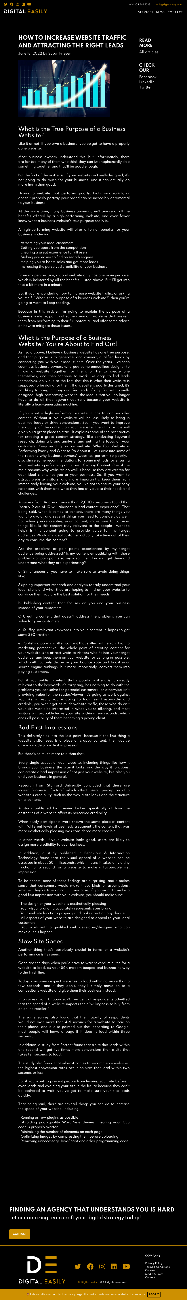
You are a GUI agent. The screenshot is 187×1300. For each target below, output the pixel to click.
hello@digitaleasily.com (169, 4)
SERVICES (146, 12)
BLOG (160, 12)
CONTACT (175, 12)
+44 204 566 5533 (139, 4)
